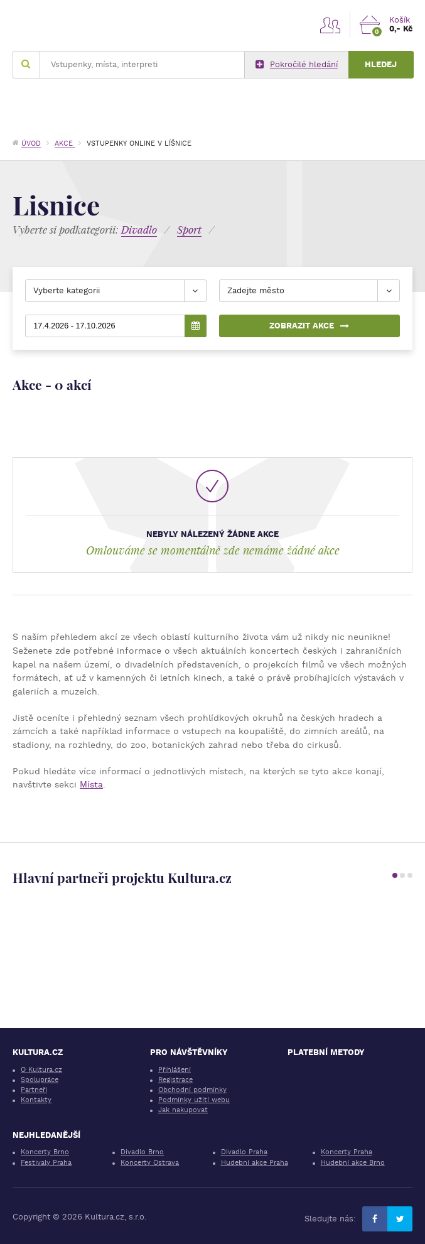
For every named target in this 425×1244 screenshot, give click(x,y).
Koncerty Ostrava (150, 1163)
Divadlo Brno (142, 1152)
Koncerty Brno (45, 1152)
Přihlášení (174, 1070)
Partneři (34, 1090)
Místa (91, 784)
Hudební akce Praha (254, 1163)
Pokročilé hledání (297, 65)
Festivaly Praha (46, 1163)
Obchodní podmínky (192, 1090)
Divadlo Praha (244, 1152)
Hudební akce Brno (353, 1163)
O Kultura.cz (41, 1070)
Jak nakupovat (183, 1110)
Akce (65, 143)
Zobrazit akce (309, 325)
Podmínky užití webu (194, 1100)
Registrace (175, 1080)
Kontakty (36, 1100)
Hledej (381, 64)
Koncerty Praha (346, 1152)
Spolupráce (39, 1080)
